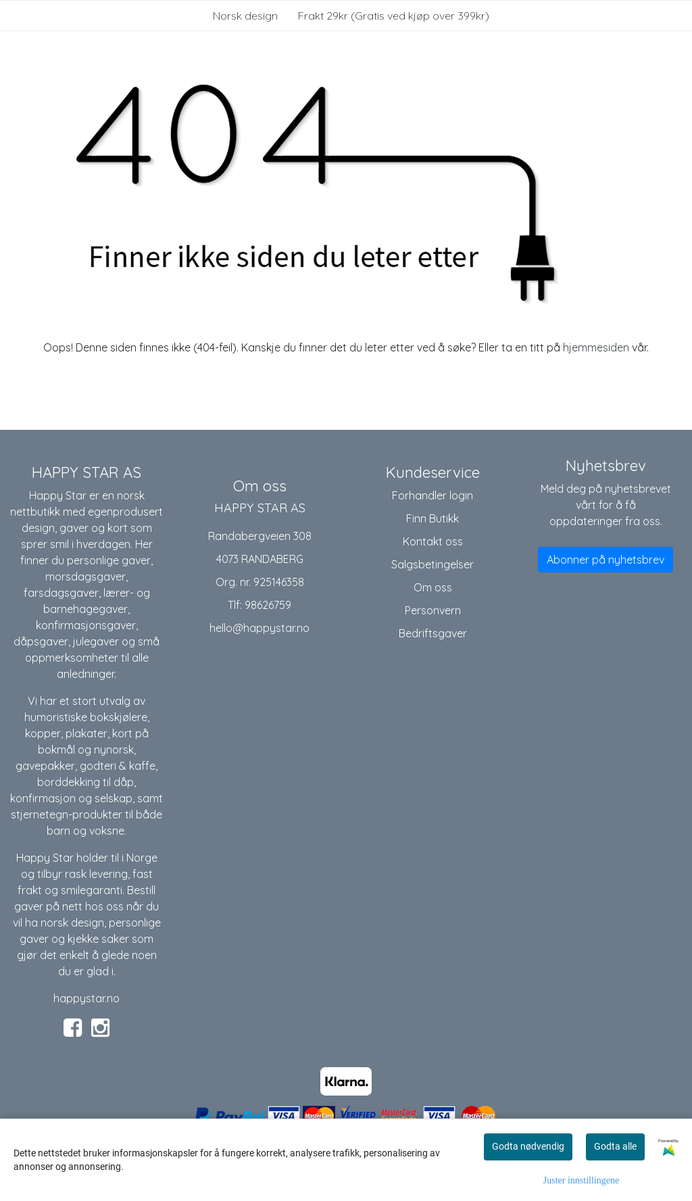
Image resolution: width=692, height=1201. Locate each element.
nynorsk (114, 749)
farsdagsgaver (61, 592)
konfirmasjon (44, 798)
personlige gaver (109, 560)
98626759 (268, 605)
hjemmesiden (596, 347)
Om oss (433, 587)
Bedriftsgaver (433, 633)
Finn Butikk (432, 518)
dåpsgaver (41, 641)
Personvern (433, 610)
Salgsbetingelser (432, 564)
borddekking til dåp (85, 782)
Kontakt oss (433, 541)
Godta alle (615, 1146)
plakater (86, 733)
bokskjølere (118, 717)
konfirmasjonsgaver (86, 625)
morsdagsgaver (85, 576)
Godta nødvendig (528, 1146)
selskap (113, 798)
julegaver (97, 641)
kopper (43, 733)
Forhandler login (432, 495)
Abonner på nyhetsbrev (605, 559)
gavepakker (45, 766)
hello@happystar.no (259, 628)
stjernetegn (39, 814)
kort (123, 733)
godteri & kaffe (116, 766)
